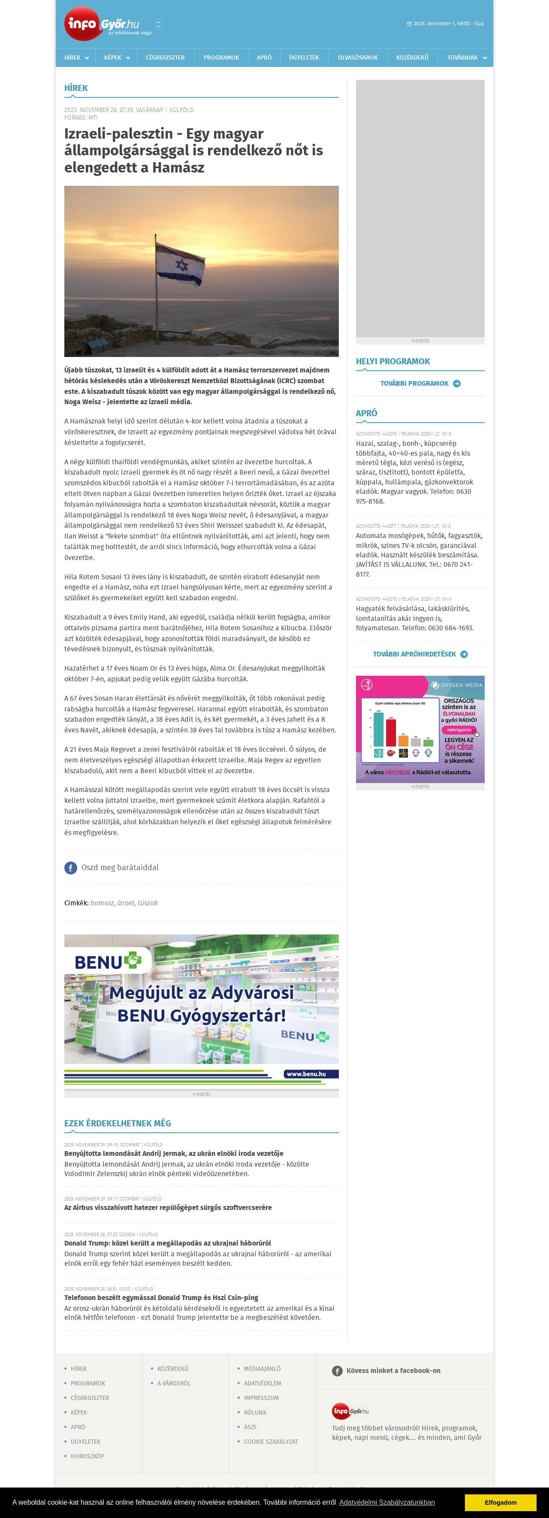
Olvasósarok (358, 58)
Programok (221, 58)
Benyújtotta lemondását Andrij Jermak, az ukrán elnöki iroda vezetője (174, 1154)
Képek (112, 58)
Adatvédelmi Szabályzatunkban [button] (387, 1502)
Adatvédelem (262, 1383)
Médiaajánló (262, 1369)
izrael (126, 903)
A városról (174, 1383)
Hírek (72, 58)
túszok (148, 903)
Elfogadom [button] (501, 1502)
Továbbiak (462, 58)
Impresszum (261, 1398)
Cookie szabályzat (271, 1442)
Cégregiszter (165, 58)
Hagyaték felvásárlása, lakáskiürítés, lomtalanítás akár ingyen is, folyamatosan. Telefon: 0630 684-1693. (415, 619)
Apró (264, 58)
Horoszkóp (87, 1456)
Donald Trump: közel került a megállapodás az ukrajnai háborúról (167, 1243)
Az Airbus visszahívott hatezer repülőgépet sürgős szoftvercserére (168, 1208)
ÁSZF (250, 1427)
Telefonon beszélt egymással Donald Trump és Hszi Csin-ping (161, 1298)
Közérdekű (412, 58)
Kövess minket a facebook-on (393, 1371)
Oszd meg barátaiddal (120, 868)
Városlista (158, 24)
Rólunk (255, 1413)
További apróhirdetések (414, 654)
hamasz (102, 903)
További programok (414, 383)
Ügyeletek (304, 58)
